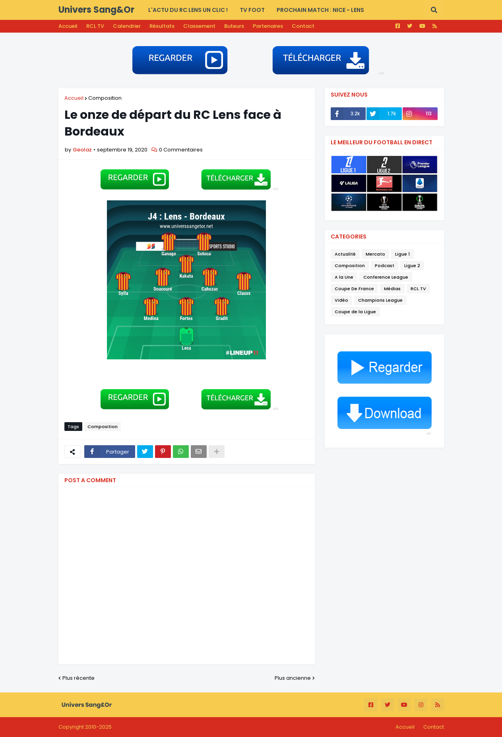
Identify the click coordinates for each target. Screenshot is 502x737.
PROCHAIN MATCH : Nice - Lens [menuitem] (320, 10)
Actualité (345, 254)
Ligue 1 (402, 254)
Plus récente (78, 678)
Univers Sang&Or (96, 10)
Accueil (68, 26)
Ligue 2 (412, 265)
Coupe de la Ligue (355, 311)
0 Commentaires (181, 149)
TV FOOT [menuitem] (252, 10)
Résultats (161, 26)
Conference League (385, 277)
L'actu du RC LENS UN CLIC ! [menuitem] (188, 10)
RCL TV (95, 26)
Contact (303, 26)
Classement (199, 26)
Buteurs (234, 26)
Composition (105, 98)
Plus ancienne (293, 678)
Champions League (380, 300)
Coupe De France (354, 288)
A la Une (344, 277)
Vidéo (341, 300)
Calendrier (127, 26)
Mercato (375, 254)
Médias (392, 288)
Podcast (384, 265)
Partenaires (268, 26)
